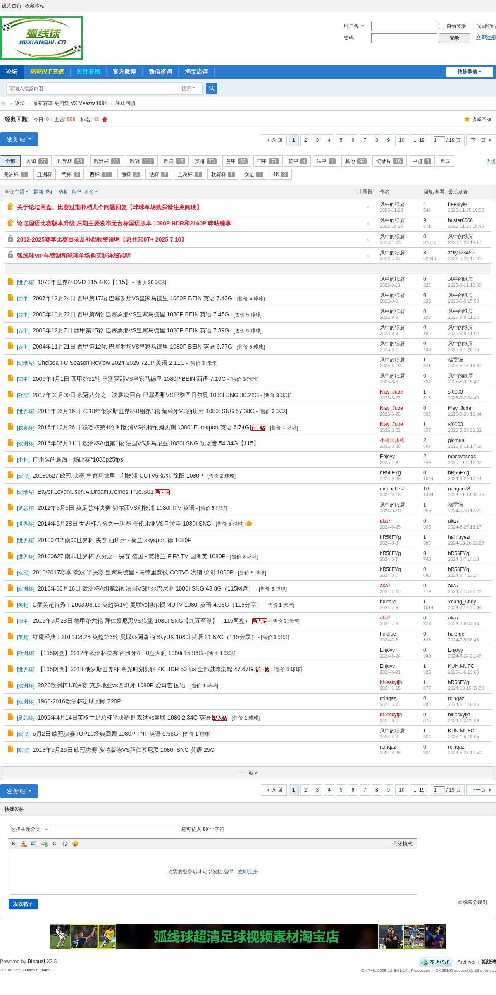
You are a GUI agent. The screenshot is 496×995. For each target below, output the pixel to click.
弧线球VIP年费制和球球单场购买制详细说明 (74, 255)
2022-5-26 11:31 (465, 258)
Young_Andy (462, 602)
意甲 (237, 161)
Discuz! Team (37, 970)
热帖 (64, 192)
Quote (54, 844)
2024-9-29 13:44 (465, 478)
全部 (10, 161)
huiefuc (388, 602)
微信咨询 (160, 71)
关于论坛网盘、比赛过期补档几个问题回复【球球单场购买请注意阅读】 (109, 207)
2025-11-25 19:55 (466, 210)
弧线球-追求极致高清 (3, 104)
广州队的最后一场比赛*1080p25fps (78, 459)
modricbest (392, 489)
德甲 (298, 161)
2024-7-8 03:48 (463, 623)
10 (401, 140)
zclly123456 (461, 253)
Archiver (467, 962)
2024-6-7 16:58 (463, 704)
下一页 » (248, 773)
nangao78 (459, 489)
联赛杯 (223, 174)
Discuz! (36, 961)
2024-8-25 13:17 (465, 526)
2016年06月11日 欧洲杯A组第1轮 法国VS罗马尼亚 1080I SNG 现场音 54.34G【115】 (148, 443)
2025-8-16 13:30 (465, 365)
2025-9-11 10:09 (465, 284)
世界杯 (70, 161)
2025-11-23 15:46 (466, 226)
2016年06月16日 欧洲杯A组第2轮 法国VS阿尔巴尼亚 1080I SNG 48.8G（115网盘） (146, 588)
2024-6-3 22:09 (463, 720)
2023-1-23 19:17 (465, 242)
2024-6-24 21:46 (465, 655)
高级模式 (403, 844)
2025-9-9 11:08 (463, 333)
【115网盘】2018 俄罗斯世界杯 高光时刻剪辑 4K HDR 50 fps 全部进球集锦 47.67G (145, 669)
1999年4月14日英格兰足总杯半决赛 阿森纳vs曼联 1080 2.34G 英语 (124, 717)
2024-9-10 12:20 (465, 510)
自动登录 (452, 26)
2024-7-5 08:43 (463, 639)
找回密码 (486, 26)
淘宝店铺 (196, 71)
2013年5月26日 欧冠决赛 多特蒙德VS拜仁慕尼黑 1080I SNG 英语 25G (124, 749)
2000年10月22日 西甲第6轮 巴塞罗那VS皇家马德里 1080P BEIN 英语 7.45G (131, 314)
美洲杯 (16, 174)
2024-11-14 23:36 (466, 494)
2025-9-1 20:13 (463, 349)
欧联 (174, 161)
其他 (356, 161)
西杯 (100, 174)
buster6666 (460, 220)
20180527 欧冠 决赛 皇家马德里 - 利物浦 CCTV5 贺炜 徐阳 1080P (118, 475)
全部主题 (14, 192)
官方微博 (124, 71)
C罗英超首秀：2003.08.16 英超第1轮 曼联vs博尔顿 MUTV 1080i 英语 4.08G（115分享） (147, 604)
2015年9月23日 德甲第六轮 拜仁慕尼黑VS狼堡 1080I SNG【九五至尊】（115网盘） (141, 620)
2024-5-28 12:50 (465, 752)
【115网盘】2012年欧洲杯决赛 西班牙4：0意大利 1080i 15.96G (120, 653)
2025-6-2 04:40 (463, 397)
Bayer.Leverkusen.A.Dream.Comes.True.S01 (95, 491)
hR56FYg (390, 473)
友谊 (37, 161)
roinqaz (388, 698)
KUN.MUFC (461, 666)
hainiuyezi (459, 537)
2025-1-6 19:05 (463, 736)
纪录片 (389, 161)
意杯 (71, 174)
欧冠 (142, 161)
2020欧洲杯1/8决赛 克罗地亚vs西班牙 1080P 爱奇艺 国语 (112, 685)
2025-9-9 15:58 (463, 301)
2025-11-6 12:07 (465, 462)
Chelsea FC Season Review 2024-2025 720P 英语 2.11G (111, 362)
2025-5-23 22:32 (465, 430)
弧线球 (488, 962)
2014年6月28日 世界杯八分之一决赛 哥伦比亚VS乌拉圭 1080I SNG (124, 523)
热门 (51, 192)
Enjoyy (387, 456)
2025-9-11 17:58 (465, 446)
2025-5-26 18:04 (465, 413)
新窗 (367, 191)
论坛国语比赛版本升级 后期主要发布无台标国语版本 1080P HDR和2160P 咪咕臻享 (124, 223)
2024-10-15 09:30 (466, 688)
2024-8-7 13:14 (463, 575)
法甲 (326, 161)
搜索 (186, 88)
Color (23, 844)
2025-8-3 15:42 (463, 381)
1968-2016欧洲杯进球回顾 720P (79, 701)
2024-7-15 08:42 (465, 591)
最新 (38, 192)
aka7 (385, 521)
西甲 (268, 161)
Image (34, 844)
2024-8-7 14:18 (463, 559)
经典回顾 (125, 103)
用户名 (350, 26)
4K (280, 174)
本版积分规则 (472, 902)
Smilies (75, 844)
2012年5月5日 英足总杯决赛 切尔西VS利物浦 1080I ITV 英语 (116, 508)
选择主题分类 (26, 829)
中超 (422, 161)
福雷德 (455, 360)
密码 (349, 38)
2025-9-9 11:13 (463, 317)
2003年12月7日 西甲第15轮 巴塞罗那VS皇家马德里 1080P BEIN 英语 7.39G (131, 330)
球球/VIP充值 (47, 71)
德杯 (130, 174)
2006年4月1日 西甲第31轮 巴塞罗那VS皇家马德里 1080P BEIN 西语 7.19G (129, 379)
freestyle (457, 204)
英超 (205, 161)
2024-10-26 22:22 (466, 543)
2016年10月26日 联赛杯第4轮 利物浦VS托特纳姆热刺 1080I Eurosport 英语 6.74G (143, 427)
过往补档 (88, 71)
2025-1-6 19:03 (463, 672)
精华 (76, 192)
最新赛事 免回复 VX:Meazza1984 (70, 103)
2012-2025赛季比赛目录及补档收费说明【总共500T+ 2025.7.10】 (102, 239)
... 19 (419, 140)
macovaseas (462, 456)
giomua (456, 440)
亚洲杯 (44, 174)
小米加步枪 (392, 440)
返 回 (276, 140)
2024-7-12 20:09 (465, 607)
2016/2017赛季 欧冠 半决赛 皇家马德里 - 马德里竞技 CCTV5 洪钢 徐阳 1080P (133, 572)
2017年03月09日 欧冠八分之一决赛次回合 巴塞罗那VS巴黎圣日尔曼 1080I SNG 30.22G (146, 395)
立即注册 (486, 38)
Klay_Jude (391, 392)
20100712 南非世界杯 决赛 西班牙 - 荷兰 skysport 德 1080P (115, 540)
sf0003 (455, 392)
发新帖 (16, 139)
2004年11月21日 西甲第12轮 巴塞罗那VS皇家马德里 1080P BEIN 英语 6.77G (132, 346)
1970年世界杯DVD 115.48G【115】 (84, 282)
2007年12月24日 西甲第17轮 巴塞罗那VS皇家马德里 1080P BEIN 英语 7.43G (132, 298)
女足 (253, 174)
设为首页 (11, 6)
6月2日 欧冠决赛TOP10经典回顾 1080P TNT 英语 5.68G (105, 733)
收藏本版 (481, 119)
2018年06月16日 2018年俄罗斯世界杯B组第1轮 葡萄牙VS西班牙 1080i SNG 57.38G (146, 411)
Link (44, 844)
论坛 (20, 103)
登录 (229, 872)
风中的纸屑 (392, 204)
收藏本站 (35, 6)
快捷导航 (467, 72)
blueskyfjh (391, 682)
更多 (89, 192)
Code (65, 844)
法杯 (158, 174)
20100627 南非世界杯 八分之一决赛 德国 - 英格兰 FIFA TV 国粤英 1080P (132, 556)
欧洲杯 (107, 161)
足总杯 (190, 174)
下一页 (478, 140)
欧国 (446, 161)
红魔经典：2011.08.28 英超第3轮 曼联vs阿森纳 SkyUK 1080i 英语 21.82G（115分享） (145, 637)
